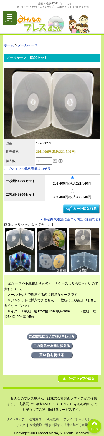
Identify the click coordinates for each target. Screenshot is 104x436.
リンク (20, 425)
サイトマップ (15, 419)
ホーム (9, 45)
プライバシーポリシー (78, 419)
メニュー (9, 18)
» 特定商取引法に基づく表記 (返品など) (70, 219)
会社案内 (35, 419)
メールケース (28, 45)
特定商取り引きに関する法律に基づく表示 (59, 425)
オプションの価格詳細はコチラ (27, 169)
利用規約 (52, 419)
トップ (94, 425)
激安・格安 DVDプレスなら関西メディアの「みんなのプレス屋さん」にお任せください (54, 5)
